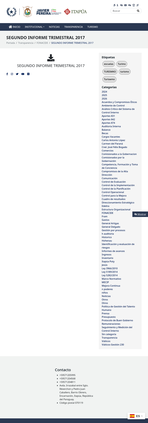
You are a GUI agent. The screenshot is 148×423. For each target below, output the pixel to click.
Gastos (105, 219)
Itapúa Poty (108, 261)
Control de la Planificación (116, 188)
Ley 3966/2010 (110, 268)
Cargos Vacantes (111, 136)
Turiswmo (109, 79)
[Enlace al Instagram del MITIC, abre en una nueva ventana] (12, 74)
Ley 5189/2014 (110, 271)
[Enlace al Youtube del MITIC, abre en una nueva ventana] (22, 74)
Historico (107, 237)
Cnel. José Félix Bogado (114, 147)
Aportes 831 (108, 116)
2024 (104, 91)
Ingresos (106, 254)
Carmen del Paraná (112, 143)
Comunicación (109, 178)
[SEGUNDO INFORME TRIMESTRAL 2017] (50, 57)
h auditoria (108, 233)
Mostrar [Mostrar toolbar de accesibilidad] (140, 214)
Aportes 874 (108, 122)
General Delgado (111, 226)
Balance (106, 129)
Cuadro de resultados (113, 199)
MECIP (105, 282)
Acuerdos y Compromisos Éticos (119, 102)
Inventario (107, 258)
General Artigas (110, 223)
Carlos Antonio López (113, 140)
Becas (105, 133)
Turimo (122, 64)
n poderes (107, 289)
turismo (124, 71)
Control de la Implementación (118, 185)
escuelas (108, 64)
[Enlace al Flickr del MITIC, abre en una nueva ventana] (28, 74)
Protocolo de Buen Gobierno (117, 320)
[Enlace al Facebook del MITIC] (7, 74)
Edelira (105, 206)
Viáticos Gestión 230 (113, 344)
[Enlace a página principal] (46, 11)
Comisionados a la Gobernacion (119, 154)
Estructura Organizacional (116, 209)
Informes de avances (113, 251)
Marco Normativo (111, 278)
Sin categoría (109, 334)
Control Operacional (113, 192)
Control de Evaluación (114, 181)
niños (105, 292)
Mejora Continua (111, 285)
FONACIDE (42, 42)
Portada (10, 42)
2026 (104, 98)
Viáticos (106, 341)
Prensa (105, 313)
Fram (104, 216)
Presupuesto (109, 316)
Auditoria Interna (111, 126)
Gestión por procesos (113, 230)
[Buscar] (122, 11)
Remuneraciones (111, 323)
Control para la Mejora (114, 195)
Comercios (107, 150)
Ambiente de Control (113, 105)
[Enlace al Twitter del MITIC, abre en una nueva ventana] (17, 74)
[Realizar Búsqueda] (138, 11)
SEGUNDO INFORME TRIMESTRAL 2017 (51, 65)
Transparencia (26, 42)
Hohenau (107, 240)
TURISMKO (110, 71)
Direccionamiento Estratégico (118, 202)
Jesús (104, 265)
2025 (104, 95)
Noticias (106, 296)
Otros (105, 299)
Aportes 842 (108, 119)
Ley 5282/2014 (110, 275)
